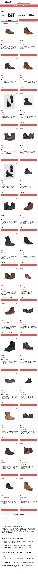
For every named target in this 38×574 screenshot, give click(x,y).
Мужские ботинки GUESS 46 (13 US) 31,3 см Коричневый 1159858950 (9, 82)
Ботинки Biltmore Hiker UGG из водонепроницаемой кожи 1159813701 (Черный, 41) (9, 502)
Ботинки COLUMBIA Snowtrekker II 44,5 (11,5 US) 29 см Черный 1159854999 (28, 117)
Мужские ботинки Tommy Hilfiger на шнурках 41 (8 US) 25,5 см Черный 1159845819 (9, 362)
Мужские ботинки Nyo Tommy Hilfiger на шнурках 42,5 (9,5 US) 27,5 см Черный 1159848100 (28, 327)
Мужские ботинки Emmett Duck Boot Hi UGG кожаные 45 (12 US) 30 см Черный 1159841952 (9, 257)
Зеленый (1, 460)
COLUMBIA (23, 15)
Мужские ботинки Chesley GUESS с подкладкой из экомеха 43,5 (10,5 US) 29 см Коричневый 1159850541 (28, 222)
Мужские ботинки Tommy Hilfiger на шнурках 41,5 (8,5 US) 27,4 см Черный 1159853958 (27, 152)
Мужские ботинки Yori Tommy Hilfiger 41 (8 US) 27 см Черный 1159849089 (28, 257)
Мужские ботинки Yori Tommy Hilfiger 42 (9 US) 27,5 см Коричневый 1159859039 (28, 47)
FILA (33, 15)
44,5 (21, 122)
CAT (13, 15)
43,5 (23, 192)
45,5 (2, 227)
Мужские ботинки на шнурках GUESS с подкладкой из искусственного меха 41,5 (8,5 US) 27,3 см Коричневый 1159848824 (9, 293)
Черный (22, 40)
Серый (1, 390)
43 (22, 87)
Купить (9, 55)
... (31, 518)
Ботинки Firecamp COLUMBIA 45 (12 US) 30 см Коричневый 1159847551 (28, 362)
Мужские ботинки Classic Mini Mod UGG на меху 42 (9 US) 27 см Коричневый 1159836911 (9, 432)
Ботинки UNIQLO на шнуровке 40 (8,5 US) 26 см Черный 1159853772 (9, 187)
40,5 (21, 192)
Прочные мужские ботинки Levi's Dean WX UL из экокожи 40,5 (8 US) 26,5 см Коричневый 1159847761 (9, 327)
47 (11, 332)
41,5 (21, 157)
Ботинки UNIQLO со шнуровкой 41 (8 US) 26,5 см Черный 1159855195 (9, 117)
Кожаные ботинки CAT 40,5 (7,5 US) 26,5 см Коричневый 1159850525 (28, 187)
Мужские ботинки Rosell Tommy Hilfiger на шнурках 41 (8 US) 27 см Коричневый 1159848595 (27, 292)
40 (2, 192)
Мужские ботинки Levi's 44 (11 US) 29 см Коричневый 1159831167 (28, 502)
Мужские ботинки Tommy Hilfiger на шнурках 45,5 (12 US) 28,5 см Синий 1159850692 (9, 222)
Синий (1, 215)
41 (20, 87)
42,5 (2, 52)
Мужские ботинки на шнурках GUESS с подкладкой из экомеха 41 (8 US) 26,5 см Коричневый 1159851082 (9, 152)
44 (8, 297)
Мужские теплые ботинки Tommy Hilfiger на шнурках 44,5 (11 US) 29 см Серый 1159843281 (27, 397)
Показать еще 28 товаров (19, 514)
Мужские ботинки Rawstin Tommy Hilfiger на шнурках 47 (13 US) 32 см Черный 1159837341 (27, 432)
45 (5, 157)
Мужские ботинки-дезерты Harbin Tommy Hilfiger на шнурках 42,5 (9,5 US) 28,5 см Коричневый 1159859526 (9, 47)
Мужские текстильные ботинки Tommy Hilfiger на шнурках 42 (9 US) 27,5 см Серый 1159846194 (9, 397)
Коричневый (1, 40)
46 (2, 87)
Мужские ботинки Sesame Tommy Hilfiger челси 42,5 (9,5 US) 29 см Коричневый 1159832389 (27, 467)
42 (20, 52)
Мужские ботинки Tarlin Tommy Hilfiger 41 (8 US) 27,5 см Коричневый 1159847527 (28, 82)
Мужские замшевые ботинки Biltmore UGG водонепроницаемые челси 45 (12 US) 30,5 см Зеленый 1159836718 (9, 467)
